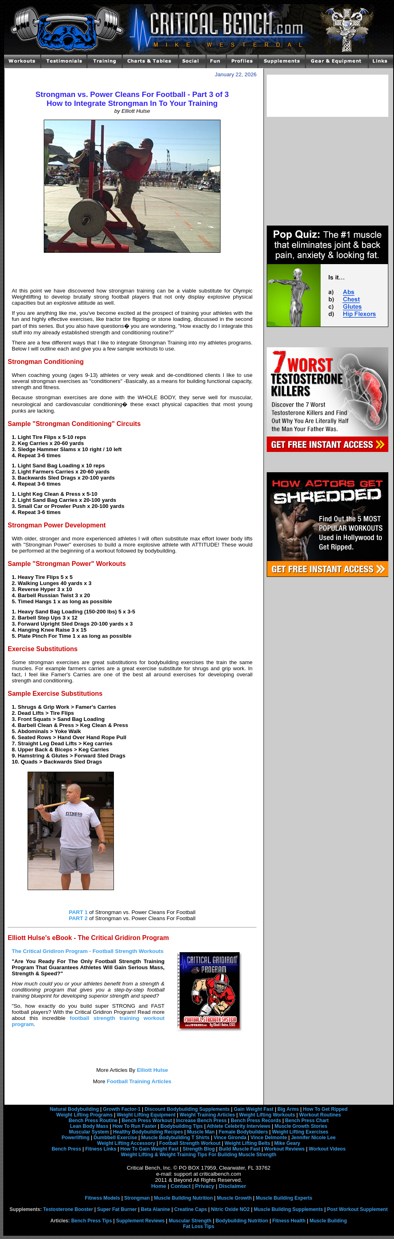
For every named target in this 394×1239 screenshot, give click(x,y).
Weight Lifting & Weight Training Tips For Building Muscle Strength (198, 1154)
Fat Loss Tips (198, 1226)
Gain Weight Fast (254, 1109)
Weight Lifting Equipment (146, 1115)
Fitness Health (289, 1221)
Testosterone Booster (68, 1209)
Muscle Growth (234, 1198)
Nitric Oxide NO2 (230, 1209)
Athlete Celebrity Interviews (238, 1126)
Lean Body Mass (89, 1126)
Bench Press (66, 1149)
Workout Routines (320, 1115)
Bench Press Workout (147, 1120)
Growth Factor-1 (122, 1109)
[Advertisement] (132, 270)
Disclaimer (232, 1186)
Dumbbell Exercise (115, 1137)
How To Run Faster (134, 1126)
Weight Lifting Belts (247, 1143)
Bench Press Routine (93, 1120)
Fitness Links (100, 1149)
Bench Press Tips (91, 1221)
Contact (181, 1186)
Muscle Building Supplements (288, 1209)
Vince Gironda (230, 1137)
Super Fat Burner (117, 1209)
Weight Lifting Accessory (126, 1143)
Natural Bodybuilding (74, 1109)
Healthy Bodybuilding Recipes (148, 1132)
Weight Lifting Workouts (267, 1115)
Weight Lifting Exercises (300, 1132)
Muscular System (89, 1132)
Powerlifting (76, 1137)
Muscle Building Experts (284, 1198)
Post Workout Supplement (357, 1209)
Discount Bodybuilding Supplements (187, 1109)
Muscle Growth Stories (300, 1126)
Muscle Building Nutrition (183, 1198)
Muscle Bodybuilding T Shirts (175, 1137)
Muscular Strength (190, 1221)
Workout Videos (327, 1149)
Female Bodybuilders (243, 1132)
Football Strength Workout (190, 1143)
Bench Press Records (256, 1120)
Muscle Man (200, 1132)
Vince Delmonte (269, 1137)
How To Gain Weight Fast (149, 1149)
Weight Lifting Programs (84, 1115)
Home (158, 1186)
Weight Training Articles (207, 1115)
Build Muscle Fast (239, 1149)
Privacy (204, 1186)
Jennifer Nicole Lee (313, 1137)
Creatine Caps (190, 1209)
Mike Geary (287, 1143)
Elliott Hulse (151, 1070)
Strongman (137, 1198)
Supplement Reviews (140, 1221)
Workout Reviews (284, 1149)
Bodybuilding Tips (182, 1126)
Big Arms (288, 1109)
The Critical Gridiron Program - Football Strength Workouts (87, 951)
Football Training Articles (138, 1081)
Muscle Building (328, 1221)
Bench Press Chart (306, 1120)
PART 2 (78, 918)
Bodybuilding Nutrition (242, 1221)
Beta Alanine (155, 1209)
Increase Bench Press (201, 1120)
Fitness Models (102, 1198)
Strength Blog (198, 1149)
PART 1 (78, 912)
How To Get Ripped (325, 1109)
